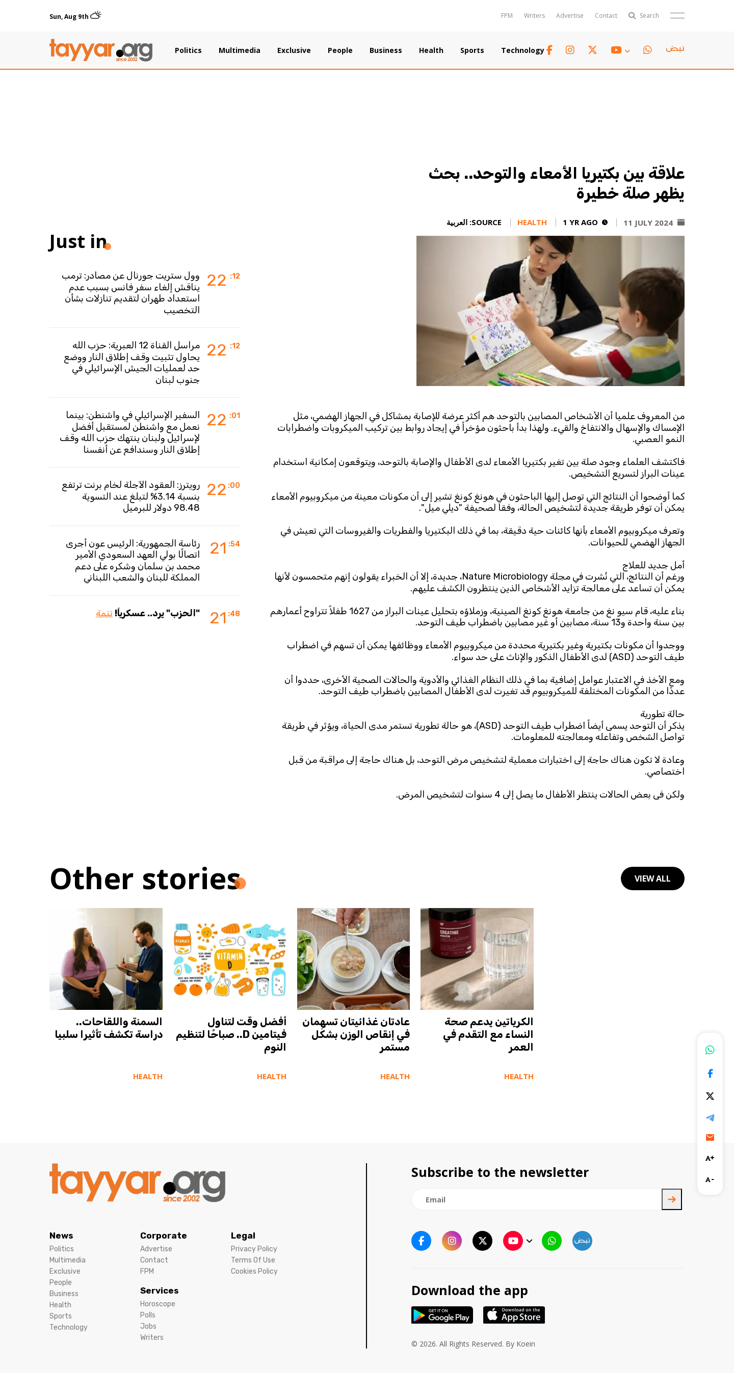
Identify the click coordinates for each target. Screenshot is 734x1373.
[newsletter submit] (672, 1199)
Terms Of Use (253, 1260)
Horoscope (157, 1304)
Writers (534, 15)
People (340, 50)
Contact (606, 15)
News (61, 1235)
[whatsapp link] (647, 50)
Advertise (570, 15)
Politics (188, 50)
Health (431, 50)
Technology (522, 50)
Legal (243, 1235)
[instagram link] (570, 50)
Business (386, 50)
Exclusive (294, 50)
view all (653, 878)
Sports (472, 50)
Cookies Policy (254, 1271)
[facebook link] (549, 50)
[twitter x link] (592, 50)
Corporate (163, 1235)
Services (159, 1290)
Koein (525, 1344)
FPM (507, 15)
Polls (147, 1315)
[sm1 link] (675, 50)
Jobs (148, 1326)
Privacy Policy (254, 1249)
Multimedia (239, 50)
